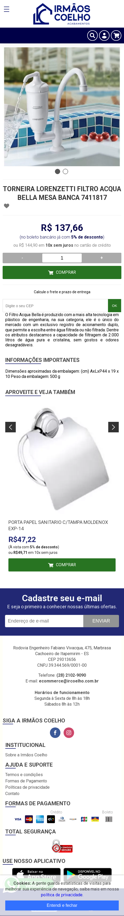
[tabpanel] (62, 106)
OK (114, 306)
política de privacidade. (62, 894)
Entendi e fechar (62, 905)
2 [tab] (65, 171)
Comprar (66, 272)
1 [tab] (57, 171)
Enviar (101, 621)
